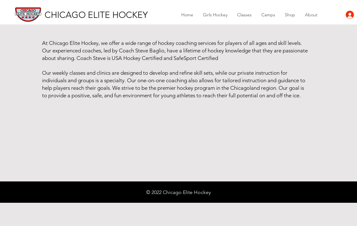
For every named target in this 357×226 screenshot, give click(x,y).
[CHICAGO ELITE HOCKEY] (96, 15)
